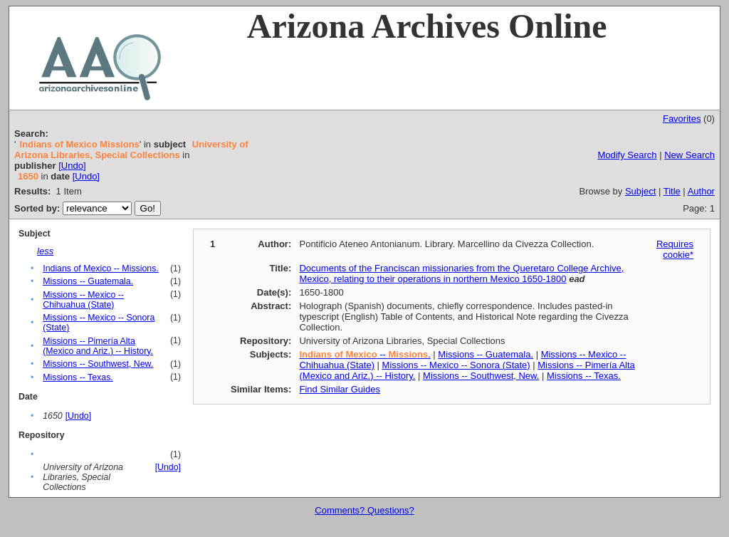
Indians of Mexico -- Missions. (101, 268)
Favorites (682, 118)
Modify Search (626, 155)
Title (672, 191)
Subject (640, 191)
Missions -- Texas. (78, 377)
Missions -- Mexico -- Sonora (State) (456, 365)
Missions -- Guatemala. (88, 281)
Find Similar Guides (339, 389)
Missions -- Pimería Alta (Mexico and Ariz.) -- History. (98, 346)
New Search (689, 155)
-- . (364, 354)
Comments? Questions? (364, 510)
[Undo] (71, 165)
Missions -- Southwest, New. (98, 364)
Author (701, 191)
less (45, 251)
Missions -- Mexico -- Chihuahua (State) (83, 300)
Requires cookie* (674, 249)
